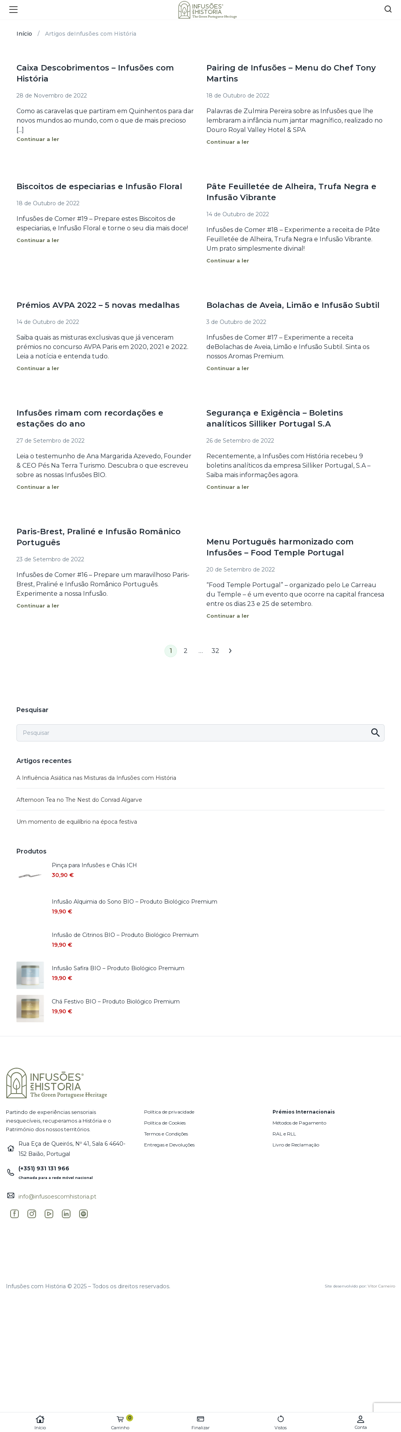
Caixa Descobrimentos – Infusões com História (95, 73)
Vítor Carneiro (381, 1286)
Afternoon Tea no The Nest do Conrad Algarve (79, 799)
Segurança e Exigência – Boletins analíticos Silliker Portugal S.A (274, 418)
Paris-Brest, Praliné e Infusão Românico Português (98, 537)
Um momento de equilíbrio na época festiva (76, 821)
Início (40, 1422)
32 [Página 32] (215, 651)
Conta (361, 1422)
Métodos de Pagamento (299, 1123)
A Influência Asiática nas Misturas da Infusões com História (96, 777)
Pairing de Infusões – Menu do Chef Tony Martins (291, 73)
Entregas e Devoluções (169, 1145)
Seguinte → (230, 651)
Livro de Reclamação (296, 1145)
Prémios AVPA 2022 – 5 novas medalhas (98, 305)
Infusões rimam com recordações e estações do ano (89, 418)
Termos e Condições (166, 1134)
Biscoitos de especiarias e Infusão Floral (99, 186)
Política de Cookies (165, 1123)
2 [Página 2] (186, 651)
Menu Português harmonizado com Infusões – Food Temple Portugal (280, 547)
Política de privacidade (169, 1112)
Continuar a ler (37, 139)
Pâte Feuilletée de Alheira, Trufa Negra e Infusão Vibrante (291, 192)
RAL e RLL (284, 1134)
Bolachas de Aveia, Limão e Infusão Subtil (292, 305)
